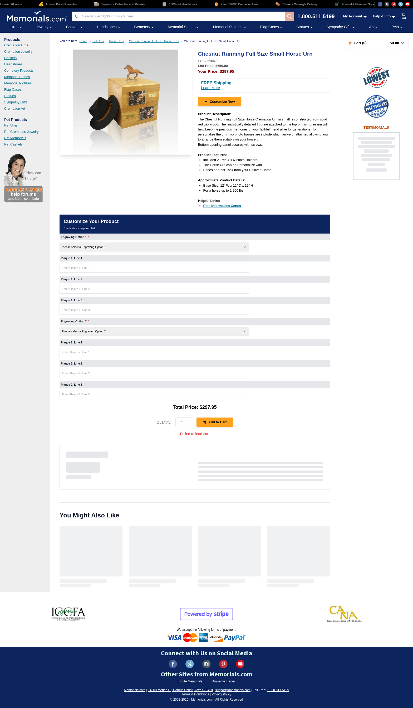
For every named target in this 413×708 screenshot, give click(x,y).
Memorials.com (134, 690)
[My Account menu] (355, 16)
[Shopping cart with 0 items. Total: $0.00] (376, 43)
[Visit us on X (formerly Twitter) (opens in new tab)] (189, 664)
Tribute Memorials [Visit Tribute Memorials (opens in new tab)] (189, 681)
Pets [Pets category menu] (396, 27)
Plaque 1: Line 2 (71, 279)
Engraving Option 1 (75, 237)
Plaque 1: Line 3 (71, 300)
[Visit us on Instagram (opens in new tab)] (387, 4)
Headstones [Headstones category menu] (108, 27)
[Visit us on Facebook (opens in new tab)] (380, 4)
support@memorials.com (232, 690)
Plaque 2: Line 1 (71, 342)
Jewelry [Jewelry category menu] (44, 27)
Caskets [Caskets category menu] (74, 27)
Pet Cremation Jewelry (21, 132)
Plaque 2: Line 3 (71, 384)
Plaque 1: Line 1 (71, 258)
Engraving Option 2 (75, 321)
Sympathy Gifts (15, 102)
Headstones (13, 64)
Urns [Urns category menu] (16, 27)
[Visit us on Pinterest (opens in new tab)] (393, 4)
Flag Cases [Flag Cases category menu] (271, 27)
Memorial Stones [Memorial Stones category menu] (183, 27)
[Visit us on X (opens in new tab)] (400, 4)
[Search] (289, 16)
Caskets (10, 58)
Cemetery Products (18, 70)
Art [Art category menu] (373, 27)
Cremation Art (14, 108)
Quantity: (163, 422)
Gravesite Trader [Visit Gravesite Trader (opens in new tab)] (223, 681)
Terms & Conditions (195, 694)
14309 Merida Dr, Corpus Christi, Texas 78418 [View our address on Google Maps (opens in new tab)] (180, 690)
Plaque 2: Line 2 (71, 363)
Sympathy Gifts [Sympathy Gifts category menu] (341, 27)
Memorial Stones (17, 77)
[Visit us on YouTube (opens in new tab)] (407, 4)
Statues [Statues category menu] (304, 27)
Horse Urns (116, 41)
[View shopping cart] (403, 16)
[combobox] (178, 16)
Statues (10, 96)
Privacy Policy (222, 694)
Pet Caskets (13, 144)
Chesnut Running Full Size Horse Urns (154, 41)
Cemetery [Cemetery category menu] (144, 27)
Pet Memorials (15, 138)
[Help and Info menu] (384, 16)
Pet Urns (11, 125)
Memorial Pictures (18, 83)
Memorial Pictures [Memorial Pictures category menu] (229, 27)
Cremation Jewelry (18, 52)
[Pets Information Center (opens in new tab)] (222, 206)
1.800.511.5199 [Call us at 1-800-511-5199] (316, 16)
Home (83, 41)
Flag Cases (13, 89)
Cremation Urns (16, 45)
